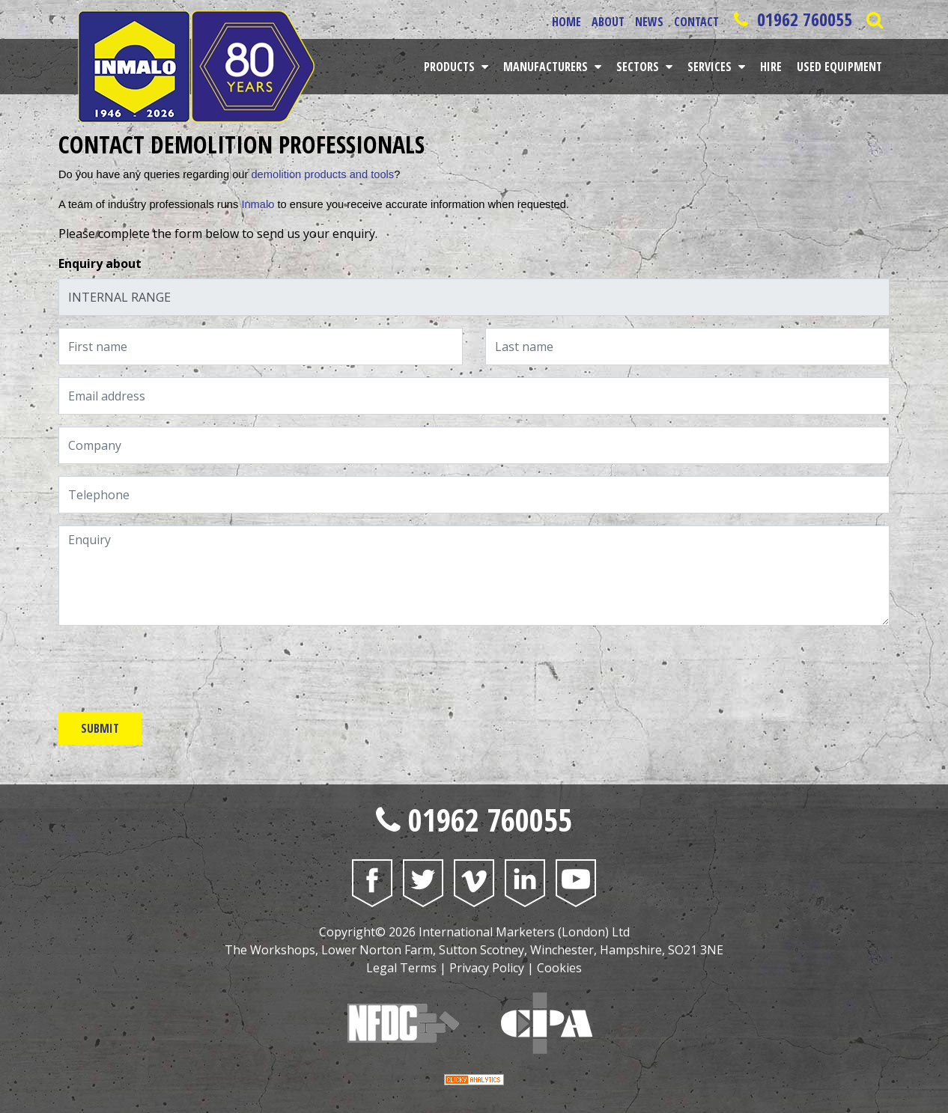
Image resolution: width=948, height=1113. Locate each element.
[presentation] (172, 667)
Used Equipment (839, 66)
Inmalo (257, 204)
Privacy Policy (486, 968)
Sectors (639, 66)
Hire (771, 66)
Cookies (559, 968)
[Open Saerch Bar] (874, 19)
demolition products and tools (322, 174)
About (608, 21)
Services (711, 66)
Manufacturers (547, 66)
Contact (696, 21)
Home (566, 21)
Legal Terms (401, 968)
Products (451, 66)
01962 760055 (790, 19)
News (649, 21)
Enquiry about (100, 263)
